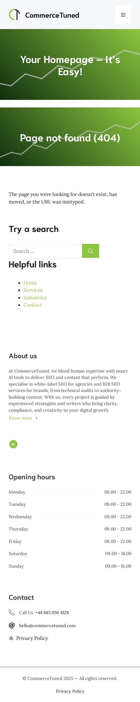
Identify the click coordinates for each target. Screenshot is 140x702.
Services (33, 290)
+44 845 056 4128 (52, 612)
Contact (32, 305)
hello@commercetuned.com (47, 625)
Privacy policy (70, 691)
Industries (35, 297)
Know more (20, 418)
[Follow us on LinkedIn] (13, 444)
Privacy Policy (32, 638)
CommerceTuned (52, 14)
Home (30, 283)
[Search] (90, 251)
